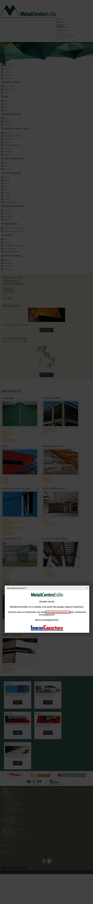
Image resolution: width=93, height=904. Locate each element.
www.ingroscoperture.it (57, 612)
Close (87, 588)
